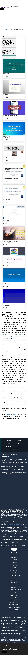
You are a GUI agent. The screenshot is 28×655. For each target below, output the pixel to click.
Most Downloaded (14, 555)
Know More (14, 548)
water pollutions (6, 283)
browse (14, 414)
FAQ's (14, 585)
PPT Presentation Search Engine (14, 589)
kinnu (6, 116)
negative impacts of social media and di (10, 262)
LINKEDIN (9, 443)
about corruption (6, 220)
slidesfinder (7, 74)
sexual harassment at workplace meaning (10, 241)
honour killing (8, 336)
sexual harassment (16, 336)
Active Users (14, 559)
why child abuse (6, 73)
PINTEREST (19, 443)
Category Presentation (14, 602)
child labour (18, 334)
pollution (9, 338)
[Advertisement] (14, 18)
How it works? (14, 565)
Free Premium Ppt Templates (14, 607)
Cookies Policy (14, 584)
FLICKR (14, 449)
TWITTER (19, 440)
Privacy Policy (14, 582)
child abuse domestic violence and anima (10, 304)
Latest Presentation (14, 597)
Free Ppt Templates (14, 605)
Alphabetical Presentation (14, 604)
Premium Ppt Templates (14, 609)
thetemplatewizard (9, 242)
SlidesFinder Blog (14, 570)
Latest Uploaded (14, 552)
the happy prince (6, 94)
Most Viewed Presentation (14, 600)
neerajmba (7, 158)
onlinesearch (7, 95)
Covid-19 (14, 572)
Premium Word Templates (14, 610)
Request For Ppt (14, 590)
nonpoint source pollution (7, 136)
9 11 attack (5, 157)
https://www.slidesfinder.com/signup (14, 524)
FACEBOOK (9, 440)
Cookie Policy (16, 649)
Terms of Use (14, 580)
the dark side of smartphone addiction (10, 115)
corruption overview (6, 199)
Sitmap (14, 569)
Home (6, 29)
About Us (14, 564)
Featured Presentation (14, 599)
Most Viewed (14, 554)
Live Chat (14, 592)
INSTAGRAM (8, 446)
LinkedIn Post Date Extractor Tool (14, 575)
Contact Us (14, 574)
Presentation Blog (14, 557)
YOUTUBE (20, 446)
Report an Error (14, 587)
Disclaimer (14, 567)
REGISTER (16, 6)
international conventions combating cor (10, 178)
